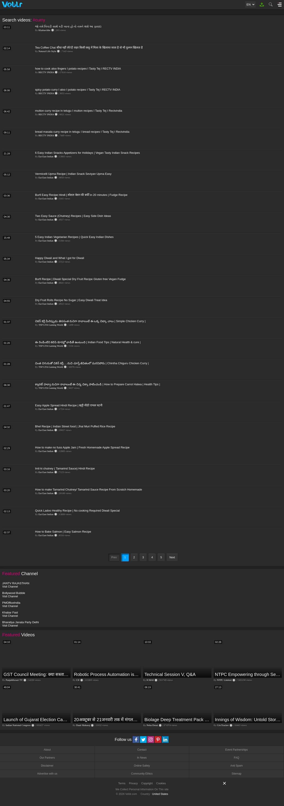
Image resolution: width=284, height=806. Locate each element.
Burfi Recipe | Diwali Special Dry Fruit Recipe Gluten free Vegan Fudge (80, 279)
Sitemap (236, 773)
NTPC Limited (224, 680)
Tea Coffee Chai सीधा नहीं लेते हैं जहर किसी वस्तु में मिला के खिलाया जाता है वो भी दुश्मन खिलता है (89, 47)
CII (77, 680)
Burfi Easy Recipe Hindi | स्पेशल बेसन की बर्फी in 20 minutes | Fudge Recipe (81, 195)
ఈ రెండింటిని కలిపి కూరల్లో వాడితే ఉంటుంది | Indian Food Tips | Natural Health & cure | (88, 342)
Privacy (133, 783)
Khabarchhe (44, 30)
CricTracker (223, 725)
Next (172, 557)
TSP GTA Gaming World (50, 324)
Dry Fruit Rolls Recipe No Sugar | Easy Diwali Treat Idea (71, 300)
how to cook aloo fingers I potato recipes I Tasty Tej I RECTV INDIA (78, 68)
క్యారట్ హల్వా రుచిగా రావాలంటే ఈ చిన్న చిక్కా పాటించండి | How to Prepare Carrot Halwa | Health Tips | (97, 384)
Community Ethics (142, 773)
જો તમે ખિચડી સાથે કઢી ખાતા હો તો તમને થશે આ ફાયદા (68, 26)
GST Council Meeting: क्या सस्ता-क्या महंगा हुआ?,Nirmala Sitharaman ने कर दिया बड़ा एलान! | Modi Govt (36, 674)
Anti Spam (236, 765)
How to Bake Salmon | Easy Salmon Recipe (63, 531)
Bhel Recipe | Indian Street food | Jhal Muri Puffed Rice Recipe (75, 426)
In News (142, 757)
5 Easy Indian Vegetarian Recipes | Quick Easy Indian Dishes (74, 237)
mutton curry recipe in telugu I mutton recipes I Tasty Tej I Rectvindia (78, 110)
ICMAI (150, 680)
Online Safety (142, 765)
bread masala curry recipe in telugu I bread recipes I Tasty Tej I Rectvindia (82, 131)
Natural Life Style (47, 51)
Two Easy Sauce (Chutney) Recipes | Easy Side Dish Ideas (73, 216)
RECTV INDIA (46, 72)
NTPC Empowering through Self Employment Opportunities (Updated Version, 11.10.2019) (248, 674)
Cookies (161, 783)
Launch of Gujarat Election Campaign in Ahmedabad (36, 719)
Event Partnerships (236, 749)
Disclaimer (47, 765)
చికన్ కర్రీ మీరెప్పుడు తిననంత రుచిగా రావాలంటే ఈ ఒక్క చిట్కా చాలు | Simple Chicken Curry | (90, 321)
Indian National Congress (18, 725)
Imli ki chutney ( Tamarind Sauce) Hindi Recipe (65, 468)
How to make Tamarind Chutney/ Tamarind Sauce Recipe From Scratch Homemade (88, 489)
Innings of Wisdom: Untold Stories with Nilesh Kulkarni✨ (248, 719)
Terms (122, 783)
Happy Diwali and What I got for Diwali (59, 258)
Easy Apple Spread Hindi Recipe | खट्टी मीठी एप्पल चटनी (68, 405)
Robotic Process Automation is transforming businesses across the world (107, 674)
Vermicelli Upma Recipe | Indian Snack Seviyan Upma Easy (73, 173)
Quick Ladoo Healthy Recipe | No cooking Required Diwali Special (77, 510)
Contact (141, 749)
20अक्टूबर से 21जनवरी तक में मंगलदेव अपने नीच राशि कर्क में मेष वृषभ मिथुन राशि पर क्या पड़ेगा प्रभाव (107, 719)
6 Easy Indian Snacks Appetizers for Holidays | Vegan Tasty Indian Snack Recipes (87, 152)
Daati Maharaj (83, 725)
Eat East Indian (46, 156)
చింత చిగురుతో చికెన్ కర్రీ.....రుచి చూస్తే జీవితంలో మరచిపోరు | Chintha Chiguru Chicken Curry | (92, 363)
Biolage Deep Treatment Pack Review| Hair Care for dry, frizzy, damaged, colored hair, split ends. (177, 719)
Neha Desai (152, 725)
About (47, 749)
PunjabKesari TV (14, 680)
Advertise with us (47, 773)
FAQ (236, 757)
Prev (114, 557)
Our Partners (47, 757)
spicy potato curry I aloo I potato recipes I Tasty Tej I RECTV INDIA (77, 89)
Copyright (147, 783)
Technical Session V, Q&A (170, 674)
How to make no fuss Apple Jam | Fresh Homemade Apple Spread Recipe (82, 447)
